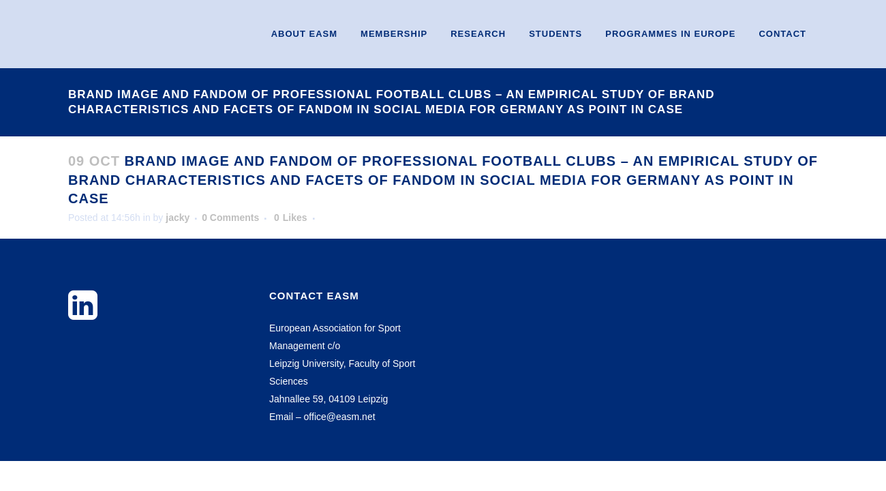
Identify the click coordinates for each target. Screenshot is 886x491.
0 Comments (230, 217)
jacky (177, 217)
